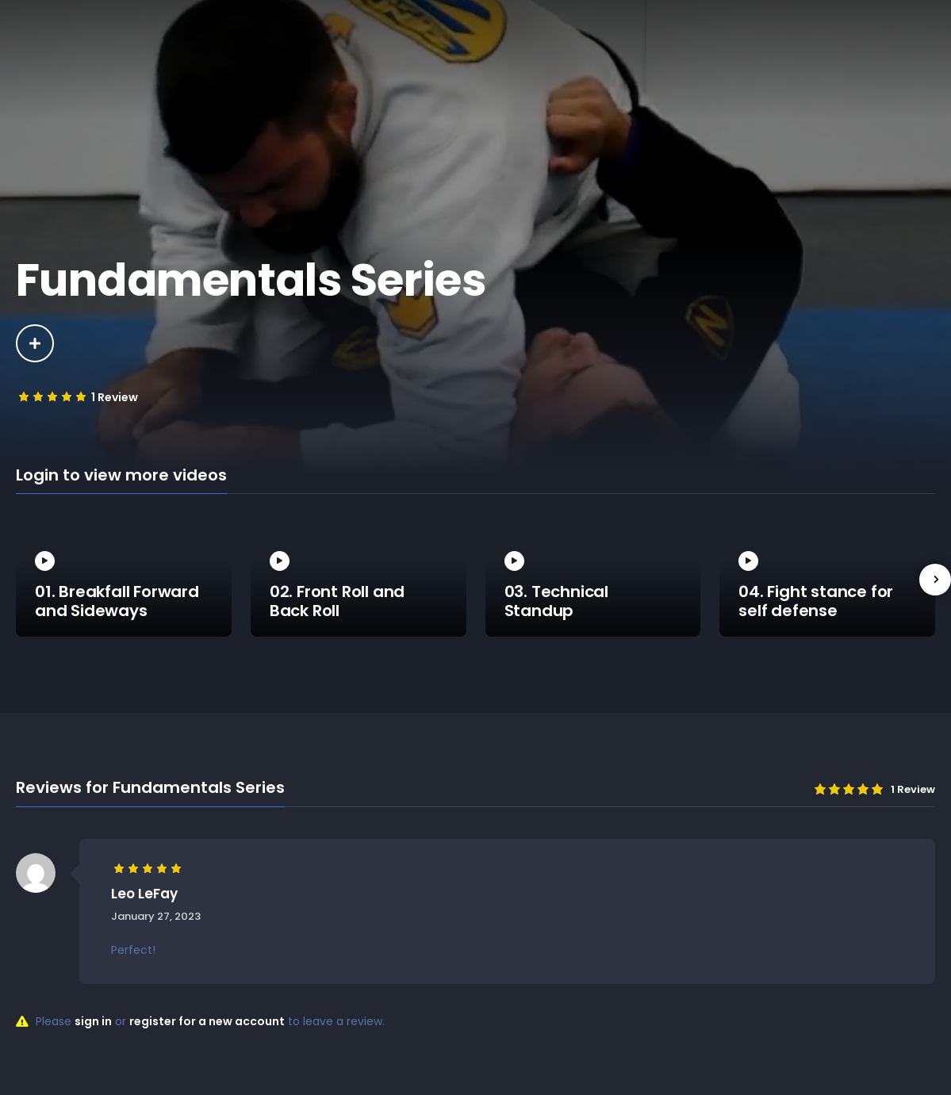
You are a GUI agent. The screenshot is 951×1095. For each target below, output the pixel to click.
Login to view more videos (121, 475)
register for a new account (207, 1021)
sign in (93, 1021)
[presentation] (935, 579)
